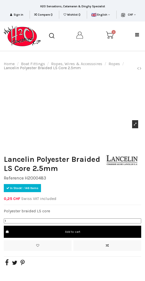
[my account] (80, 36)
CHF (132, 14)
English (100, 14)
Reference (14, 178)
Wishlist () (72, 14)
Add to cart (42, 232)
